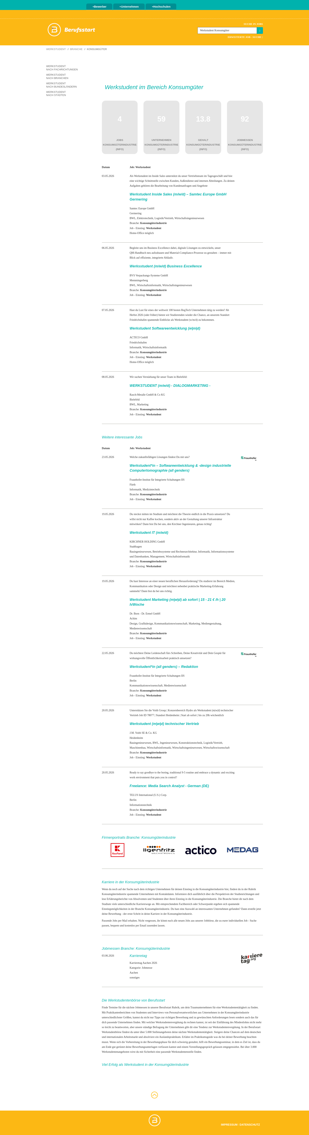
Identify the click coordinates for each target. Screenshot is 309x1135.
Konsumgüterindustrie (114, 894)
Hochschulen (161, 6)
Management (157, 556)
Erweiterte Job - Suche (245, 37)
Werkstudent (56, 49)
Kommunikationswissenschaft (170, 623)
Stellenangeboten (161, 1032)
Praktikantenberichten (118, 1012)
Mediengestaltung (211, 623)
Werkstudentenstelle (182, 1051)
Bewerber (100, 6)
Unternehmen (129, 6)
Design (133, 623)
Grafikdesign (146, 623)
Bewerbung (114, 913)
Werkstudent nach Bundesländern (61, 85)
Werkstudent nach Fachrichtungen (62, 68)
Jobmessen (141, 1007)
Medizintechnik (151, 489)
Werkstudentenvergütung (169, 1022)
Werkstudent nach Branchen (57, 76)
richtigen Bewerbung (176, 1017)
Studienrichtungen (244, 894)
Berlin (133, 680)
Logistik (159, 218)
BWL (133, 218)
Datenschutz (250, 1124)
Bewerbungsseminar (219, 1042)
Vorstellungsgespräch (200, 1046)
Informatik (135, 347)
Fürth (132, 484)
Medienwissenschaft (141, 628)
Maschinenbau (138, 747)
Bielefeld (135, 399)
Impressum (229, 1124)
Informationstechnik (141, 805)
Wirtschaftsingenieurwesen (189, 218)
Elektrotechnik (145, 218)
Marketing (142, 404)
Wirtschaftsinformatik (149, 285)
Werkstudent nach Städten (56, 93)
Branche (76, 49)
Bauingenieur (137, 551)
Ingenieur (165, 742)
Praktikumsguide (203, 1037)
